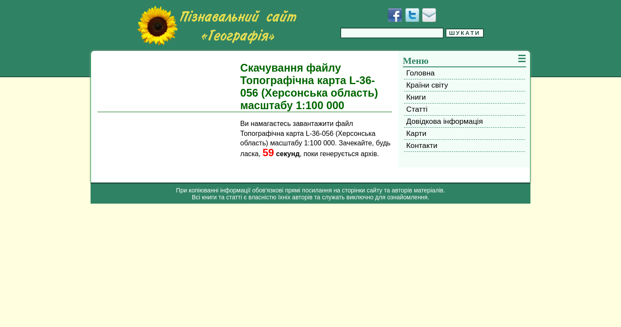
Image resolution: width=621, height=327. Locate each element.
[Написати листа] (429, 15)
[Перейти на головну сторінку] (217, 25)
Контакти (421, 145)
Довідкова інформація (444, 121)
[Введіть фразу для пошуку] (392, 33)
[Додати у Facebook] (395, 15)
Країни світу (427, 85)
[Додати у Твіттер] (412, 15)
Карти (416, 133)
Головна (420, 73)
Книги (416, 97)
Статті (416, 109)
